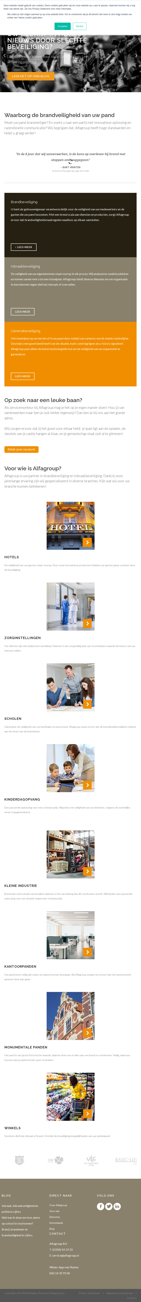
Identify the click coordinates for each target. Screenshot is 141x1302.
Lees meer (22, 311)
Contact (132, 1297)
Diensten (54, 1216)
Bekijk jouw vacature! (21, 449)
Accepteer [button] (63, 26)
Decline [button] (79, 26)
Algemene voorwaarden (119, 1293)
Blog (52, 1228)
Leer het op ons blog (31, 76)
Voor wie (54, 1211)
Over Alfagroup (58, 1205)
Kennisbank (56, 1222)
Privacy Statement (89, 1293)
